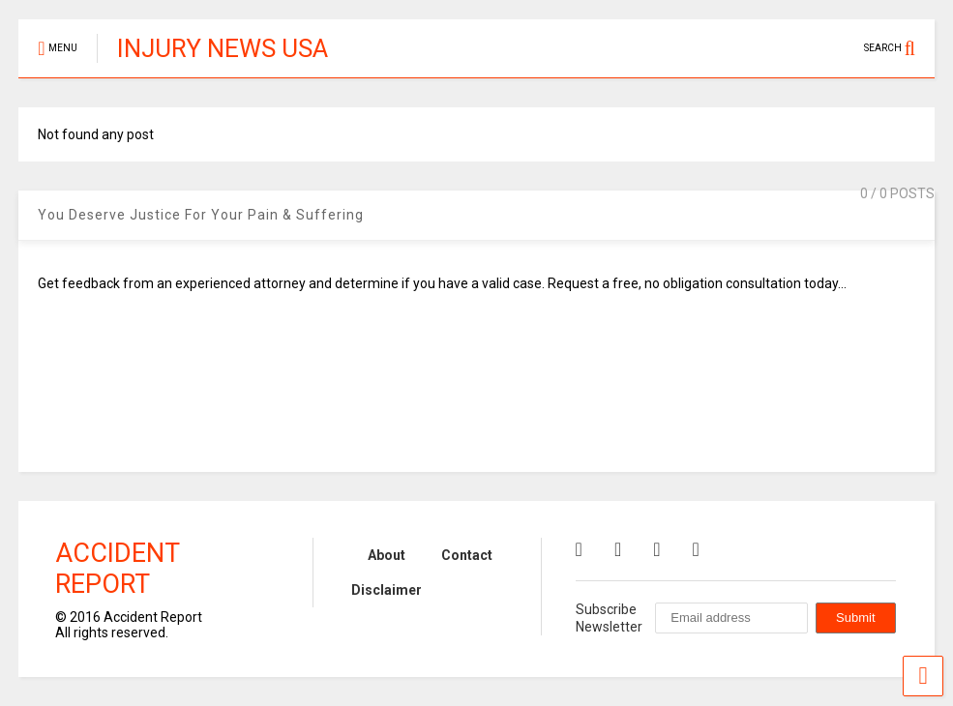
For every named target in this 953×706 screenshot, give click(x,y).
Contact (466, 555)
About (386, 555)
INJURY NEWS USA (222, 48)
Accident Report (117, 569)
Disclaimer (386, 590)
